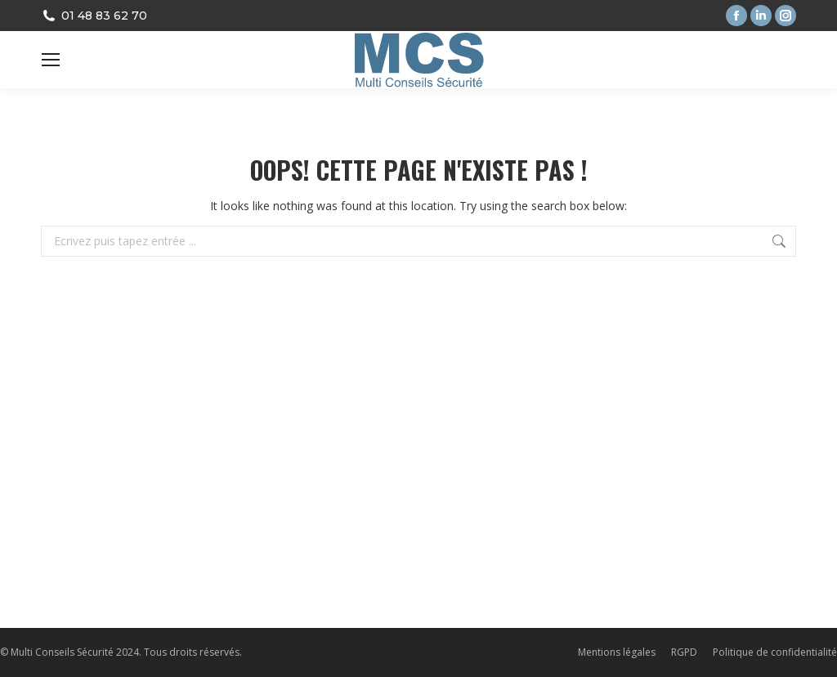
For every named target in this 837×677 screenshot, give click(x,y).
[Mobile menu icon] (50, 59)
